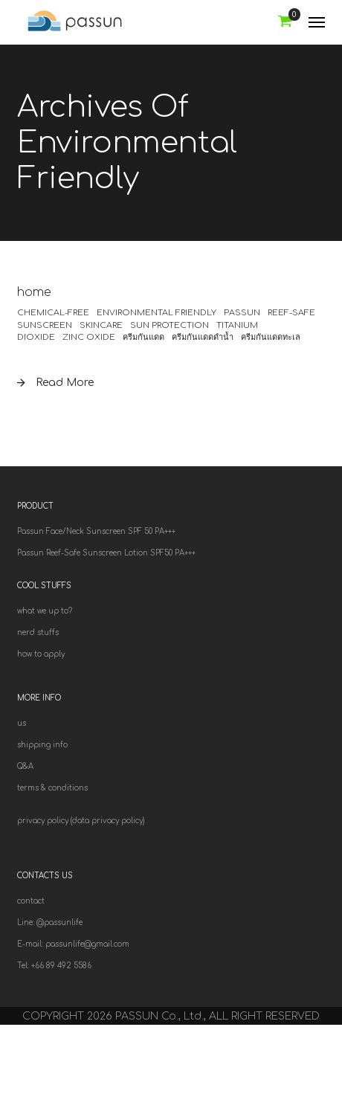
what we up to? (44, 611)
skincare (101, 325)
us (21, 723)
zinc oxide (88, 337)
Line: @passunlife (50, 922)
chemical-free (53, 313)
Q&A (25, 766)
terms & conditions (52, 788)
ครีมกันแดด (143, 337)
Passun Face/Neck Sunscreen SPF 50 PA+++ (96, 531)
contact (31, 901)
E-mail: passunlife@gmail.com (73, 944)
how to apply (41, 654)
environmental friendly (156, 313)
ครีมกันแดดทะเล (270, 337)
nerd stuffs (38, 632)
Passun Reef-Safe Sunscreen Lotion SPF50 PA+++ (106, 553)
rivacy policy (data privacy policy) (83, 821)
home (34, 292)
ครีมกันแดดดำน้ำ (202, 337)
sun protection (169, 325)
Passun (242, 313)
